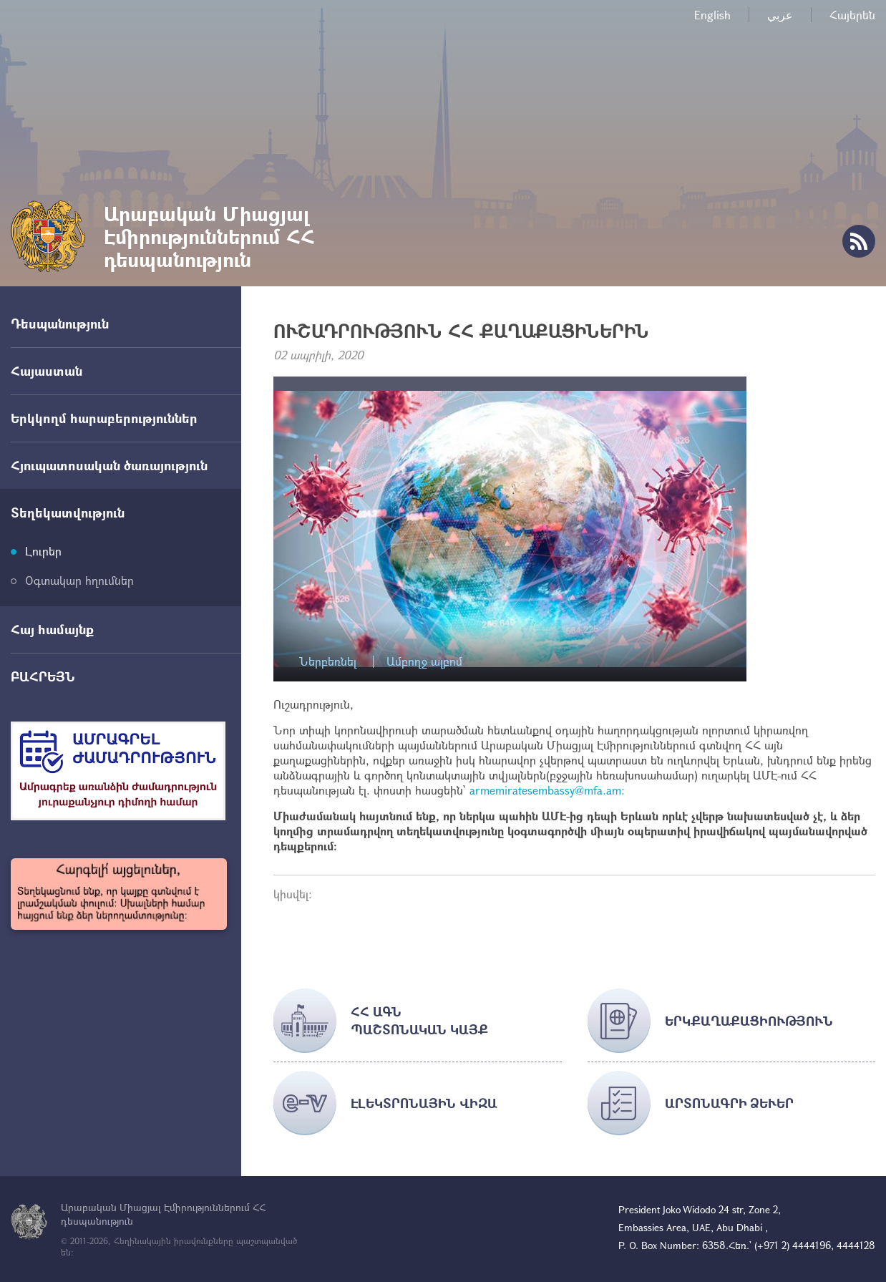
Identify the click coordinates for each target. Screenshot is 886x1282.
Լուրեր (43, 550)
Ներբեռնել (327, 662)
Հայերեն (852, 14)
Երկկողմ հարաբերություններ (104, 418)
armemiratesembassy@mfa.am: (547, 789)
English (712, 14)
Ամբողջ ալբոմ (424, 662)
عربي (780, 14)
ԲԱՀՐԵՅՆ (43, 676)
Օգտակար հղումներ (79, 580)
